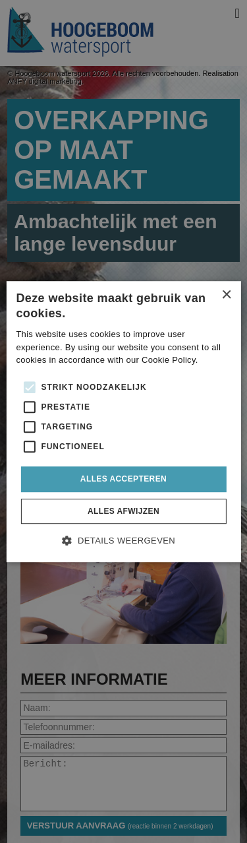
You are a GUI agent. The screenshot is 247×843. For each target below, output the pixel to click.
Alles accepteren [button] (123, 479)
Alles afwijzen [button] (123, 511)
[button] (123, 540)
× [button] (226, 295)
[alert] (123, 421)
